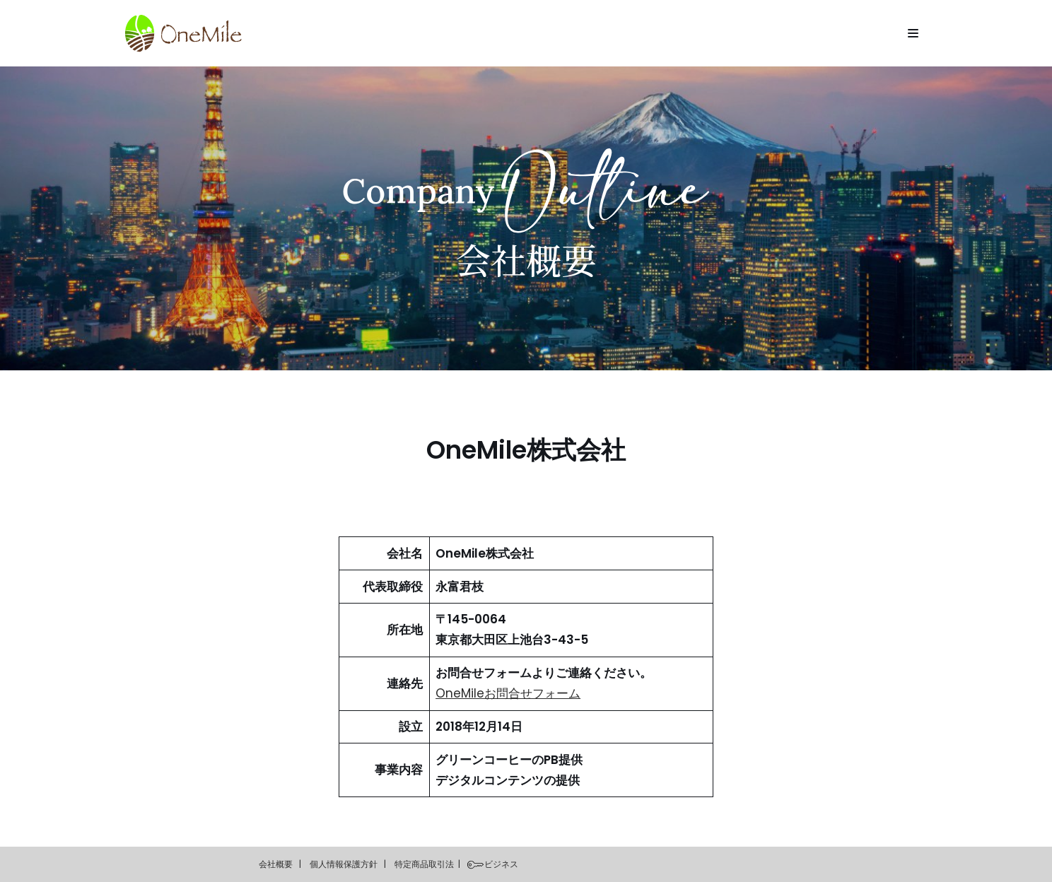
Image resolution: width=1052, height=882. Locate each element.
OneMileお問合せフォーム (508, 693)
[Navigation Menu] (913, 33)
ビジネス (501, 864)
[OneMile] (183, 33)
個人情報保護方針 (344, 864)
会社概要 (276, 864)
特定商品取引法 (424, 864)
